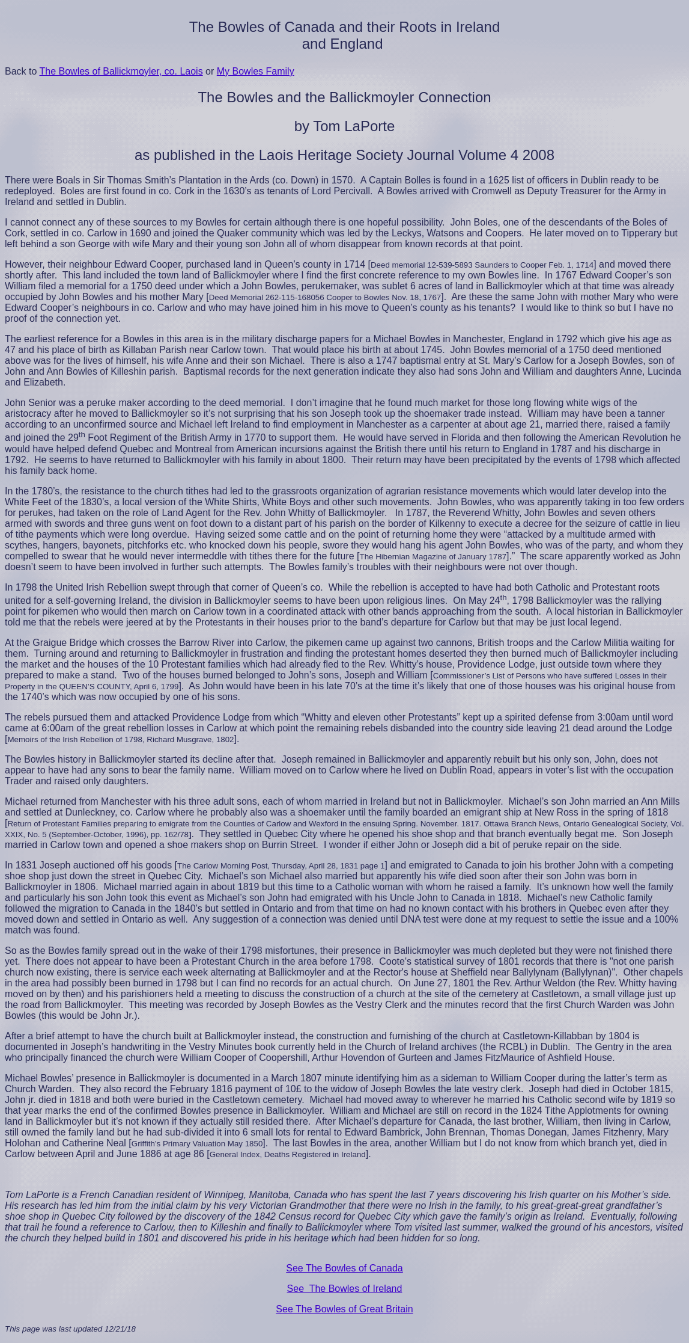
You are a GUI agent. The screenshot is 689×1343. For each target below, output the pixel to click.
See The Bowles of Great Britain (344, 1309)
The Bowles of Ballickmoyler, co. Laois (121, 71)
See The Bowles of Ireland (344, 1288)
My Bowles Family (255, 71)
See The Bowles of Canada (344, 1268)
